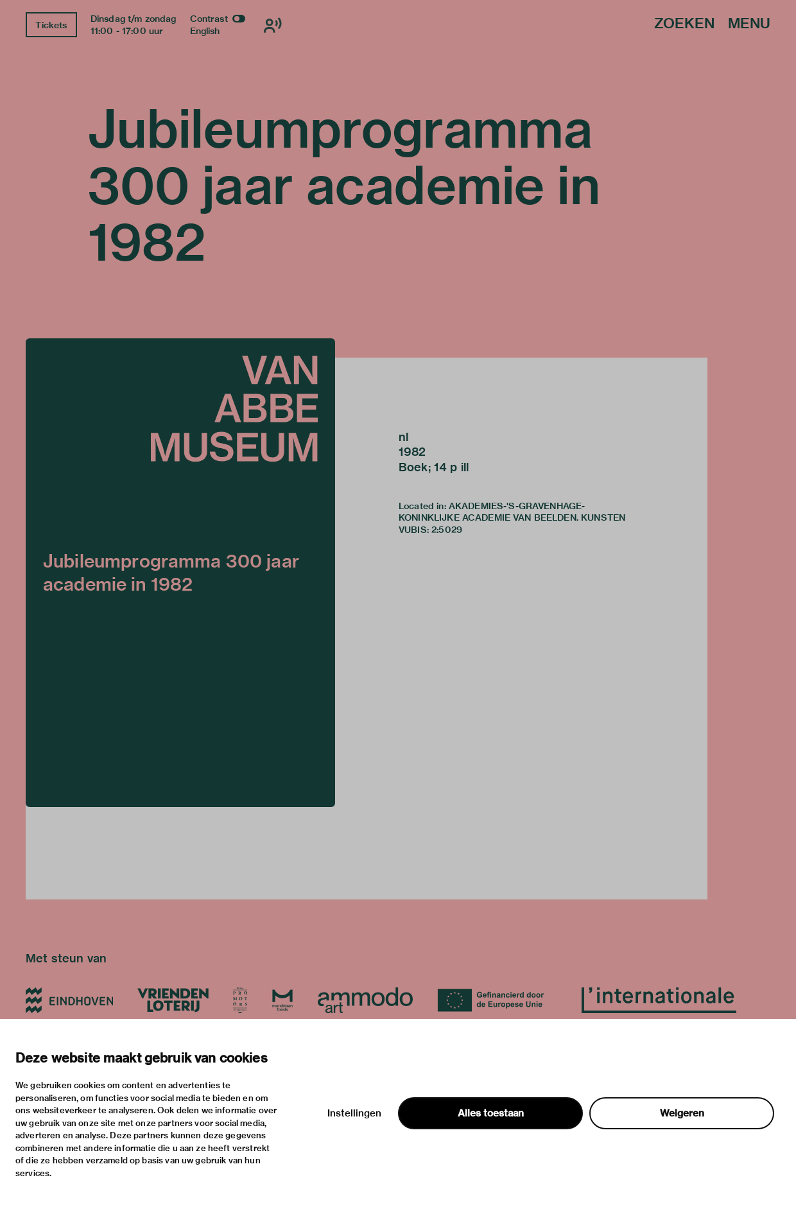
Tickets (51, 25)
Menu (749, 24)
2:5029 (446, 529)
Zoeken (684, 24)
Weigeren (682, 1113)
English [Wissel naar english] (205, 31)
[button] (180, 572)
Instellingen (354, 1113)
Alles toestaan (491, 1113)
